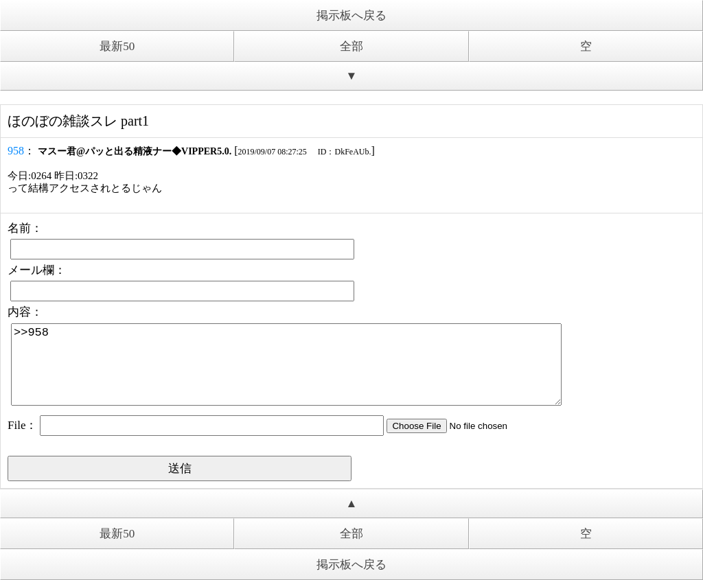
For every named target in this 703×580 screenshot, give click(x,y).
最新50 (117, 46)
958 (16, 150)
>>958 (286, 364)
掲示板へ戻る (351, 15)
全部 (351, 46)
